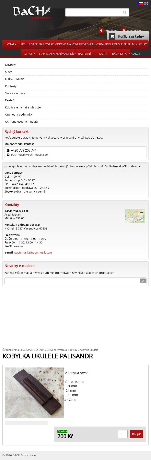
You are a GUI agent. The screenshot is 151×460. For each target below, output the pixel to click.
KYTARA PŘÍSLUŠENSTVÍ (103, 44)
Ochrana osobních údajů (21, 121)
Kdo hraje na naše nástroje (23, 107)
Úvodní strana (10, 350)
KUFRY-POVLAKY (85, 44)
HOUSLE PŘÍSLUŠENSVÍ (121, 44)
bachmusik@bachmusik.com (30, 154)
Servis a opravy (15, 93)
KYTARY (11, 44)
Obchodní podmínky (18, 114)
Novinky (10, 65)
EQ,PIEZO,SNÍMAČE (48, 54)
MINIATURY (139, 44)
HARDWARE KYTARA (48, 44)
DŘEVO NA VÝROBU (66, 44)
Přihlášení (111, 30)
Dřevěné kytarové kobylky (62, 350)
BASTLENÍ (84, 54)
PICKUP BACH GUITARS (30, 44)
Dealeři (10, 100)
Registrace (134, 30)
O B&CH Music (14, 79)
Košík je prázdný (126, 36)
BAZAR (103, 54)
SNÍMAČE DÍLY (66, 54)
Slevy (8, 72)
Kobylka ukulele (89, 350)
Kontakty (11, 86)
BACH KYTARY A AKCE (121, 54)
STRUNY (29, 54)
